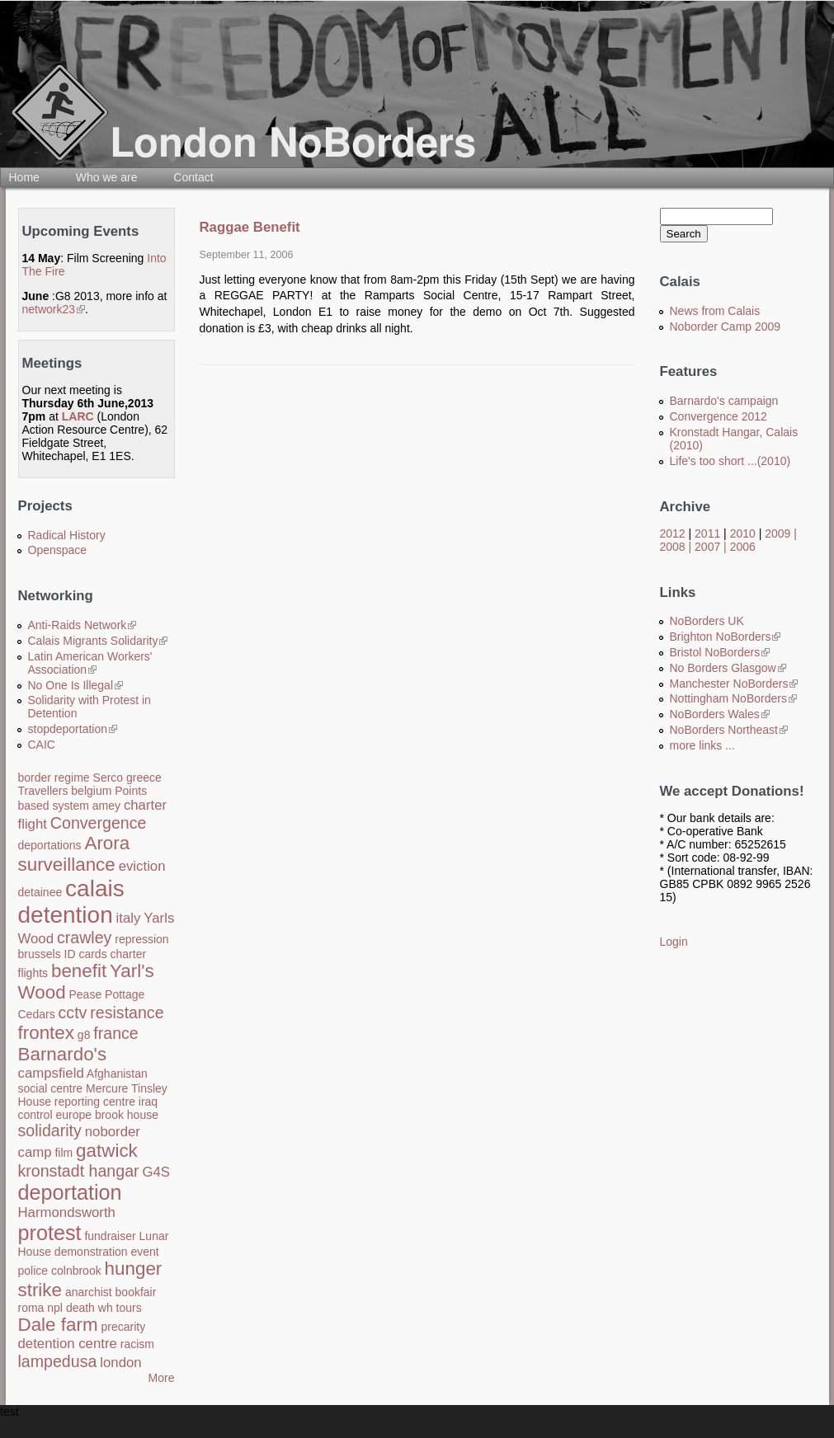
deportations (50, 845)
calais (95, 888)
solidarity (50, 1130)
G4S (156, 1172)
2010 (743, 533)
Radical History (67, 535)
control (35, 1114)
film (63, 1152)
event (144, 1251)
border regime (54, 777)
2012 (673, 533)
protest (50, 1232)
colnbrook (76, 1270)
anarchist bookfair (111, 1292)
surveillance (66, 864)
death (80, 1307)
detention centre (67, 1343)
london (120, 1362)
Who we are (107, 177)
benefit (78, 971)
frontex (46, 1032)
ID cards (85, 954)
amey (106, 805)
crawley (84, 937)
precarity (123, 1326)
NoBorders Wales (720, 714)
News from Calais (715, 310)
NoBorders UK (707, 620)
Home (24, 177)
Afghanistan (117, 1073)
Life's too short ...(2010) (730, 461)
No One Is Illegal (76, 685)
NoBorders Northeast (729, 729)
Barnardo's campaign (724, 400)
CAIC (41, 744)
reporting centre (94, 1101)
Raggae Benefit (250, 227)
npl (55, 1307)
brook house (126, 1114)
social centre (50, 1088)
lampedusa (57, 1361)
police (33, 1270)
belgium (91, 790)
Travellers (43, 790)
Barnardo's (62, 1054)
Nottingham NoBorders (733, 698)
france (115, 1033)
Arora (107, 843)
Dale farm (58, 1324)
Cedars (36, 1014)
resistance (126, 1012)
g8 (84, 1034)
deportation (70, 1192)
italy (128, 918)
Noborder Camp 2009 (725, 326)
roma (31, 1307)
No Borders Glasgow (728, 667)
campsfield (51, 1073)
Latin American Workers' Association (90, 663)
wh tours (120, 1307)
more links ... (702, 745)
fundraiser (109, 1236)
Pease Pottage (106, 994)
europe (73, 1114)
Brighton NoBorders (725, 636)
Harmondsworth (66, 1212)
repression (141, 939)
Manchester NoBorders (734, 683)
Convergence (98, 823)
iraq (148, 1101)
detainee (40, 892)
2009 (777, 533)
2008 (673, 546)
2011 (707, 533)
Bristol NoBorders (720, 652)
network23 (54, 309)
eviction (142, 866)
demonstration (91, 1251)
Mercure (107, 1088)
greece (144, 777)
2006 (743, 546)
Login (674, 941)
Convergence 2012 (718, 416)
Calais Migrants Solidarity (98, 640)
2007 (707, 546)
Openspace (57, 550)
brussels (39, 954)
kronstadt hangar (78, 1171)
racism (137, 1344)
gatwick (107, 1150)
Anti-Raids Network (82, 625)
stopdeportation (73, 728)
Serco (108, 777)
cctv (73, 1012)
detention (65, 915)
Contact (193, 177)
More (161, 1377)
